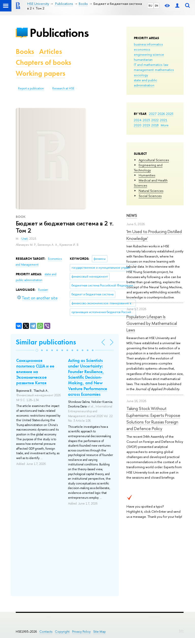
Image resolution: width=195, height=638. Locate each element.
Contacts (45, 631)
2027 (152, 113)
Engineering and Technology (148, 167)
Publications (59, 32)
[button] (36, 350)
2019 (146, 125)
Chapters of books (43, 62)
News (131, 215)
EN (156, 5)
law (166, 64)
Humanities (147, 175)
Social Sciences (150, 195)
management (144, 69)
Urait (24, 239)
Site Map (99, 631)
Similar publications (46, 342)
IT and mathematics (148, 64)
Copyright (62, 631)
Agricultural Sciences (154, 160)
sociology (141, 75)
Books (25, 51)
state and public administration (145, 82)
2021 (163, 120)
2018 (155, 125)
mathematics (164, 69)
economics (142, 49)
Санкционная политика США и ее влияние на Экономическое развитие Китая (35, 372)
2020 (137, 125)
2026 (161, 113)
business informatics (148, 44)
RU (150, 5)
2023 (146, 120)
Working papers (40, 73)
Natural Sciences (151, 190)
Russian (43, 290)
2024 (137, 120)
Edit (181, 630)
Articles (50, 51)
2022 (155, 120)
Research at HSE (63, 88)
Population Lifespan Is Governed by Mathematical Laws (151, 323)
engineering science (149, 54)
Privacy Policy (81, 631)
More (165, 125)
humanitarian (143, 59)
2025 (169, 113)
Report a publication (31, 88)
